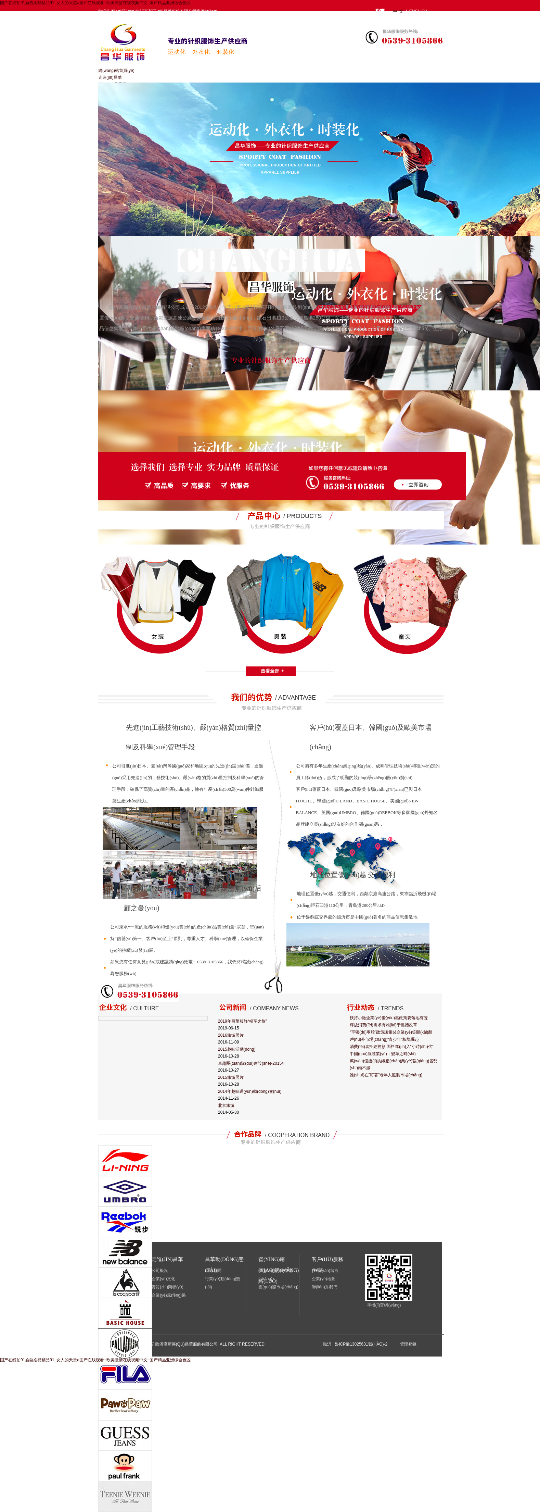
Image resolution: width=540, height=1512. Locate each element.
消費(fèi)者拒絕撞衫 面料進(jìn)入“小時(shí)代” (392, 1046)
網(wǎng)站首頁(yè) (116, 70)
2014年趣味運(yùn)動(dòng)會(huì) (249, 1091)
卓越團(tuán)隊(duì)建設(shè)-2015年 (252, 1063)
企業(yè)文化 (163, 1278)
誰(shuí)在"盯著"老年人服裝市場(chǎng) (386, 1075)
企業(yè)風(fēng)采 (169, 1295)
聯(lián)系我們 (324, 1287)
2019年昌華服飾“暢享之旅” (242, 1021)
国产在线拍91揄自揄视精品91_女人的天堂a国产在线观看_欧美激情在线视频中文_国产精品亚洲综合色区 (95, 2)
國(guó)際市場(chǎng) (278, 1287)
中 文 (399, 11)
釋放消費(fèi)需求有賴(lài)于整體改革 (383, 1025)
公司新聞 (213, 1270)
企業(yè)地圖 (323, 1278)
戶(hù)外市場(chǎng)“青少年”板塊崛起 (384, 1039)
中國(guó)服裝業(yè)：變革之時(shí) (383, 1053)
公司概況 (160, 1270)
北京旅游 (226, 1105)
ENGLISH (418, 11)
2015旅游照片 (231, 1077)
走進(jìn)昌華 (110, 77)
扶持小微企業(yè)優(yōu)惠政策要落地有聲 (389, 1017)
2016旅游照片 (231, 1035)
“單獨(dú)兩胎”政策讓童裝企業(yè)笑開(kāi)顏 (391, 1032)
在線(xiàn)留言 (325, 1270)
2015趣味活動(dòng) (236, 1049)
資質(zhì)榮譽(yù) (167, 1287)
